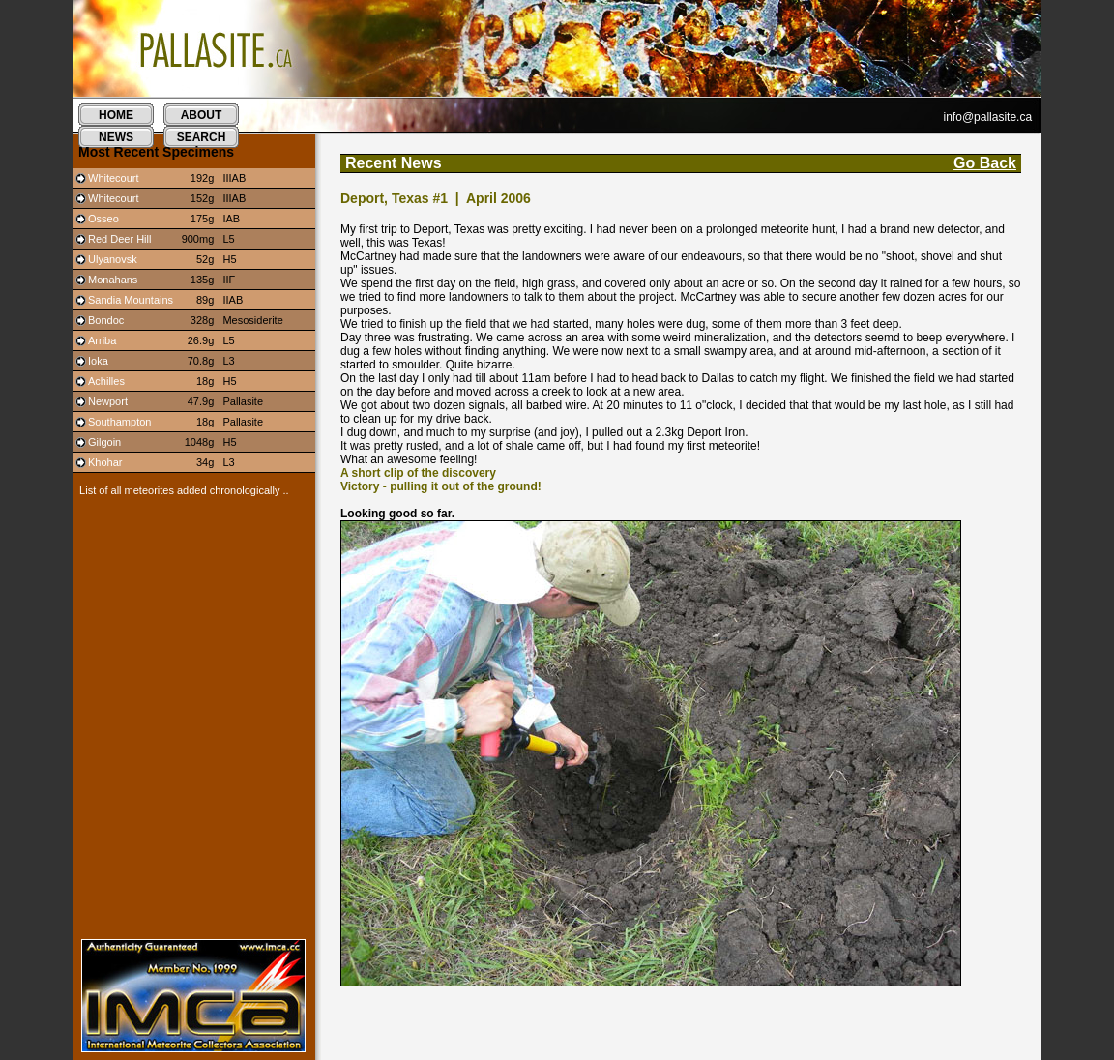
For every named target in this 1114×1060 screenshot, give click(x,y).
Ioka (98, 361)
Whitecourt (113, 178)
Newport (108, 401)
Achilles (106, 381)
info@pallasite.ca (988, 117)
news (116, 137)
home (116, 115)
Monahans (112, 279)
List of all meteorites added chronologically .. (181, 490)
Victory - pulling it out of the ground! (441, 486)
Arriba (102, 340)
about (201, 115)
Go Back (984, 163)
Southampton (119, 421)
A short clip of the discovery (418, 473)
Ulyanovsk (112, 259)
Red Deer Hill (119, 239)
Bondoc (106, 320)
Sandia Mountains (130, 300)
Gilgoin (104, 442)
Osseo (103, 218)
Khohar (105, 462)
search (201, 137)
